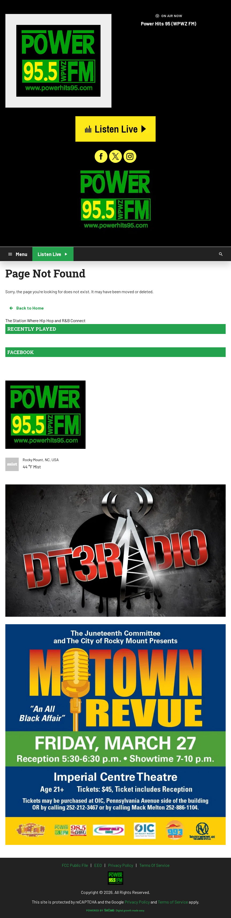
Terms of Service (173, 901)
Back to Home (26, 308)
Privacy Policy (137, 901)
